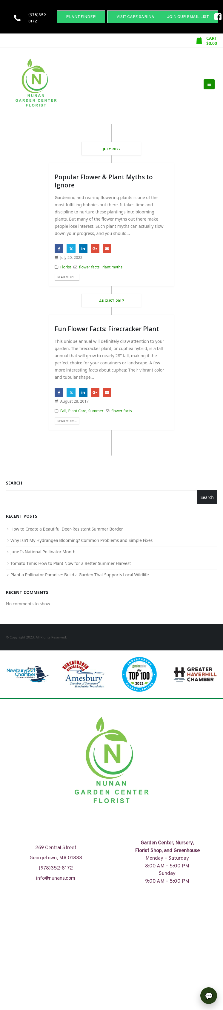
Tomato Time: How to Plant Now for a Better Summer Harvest (70, 563)
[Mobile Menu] (209, 84)
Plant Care (77, 410)
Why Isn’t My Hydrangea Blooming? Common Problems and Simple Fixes (81, 540)
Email (107, 248)
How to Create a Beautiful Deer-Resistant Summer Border (66, 529)
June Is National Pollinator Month (43, 551)
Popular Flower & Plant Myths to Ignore (104, 181)
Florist (65, 267)
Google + (95, 248)
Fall (63, 410)
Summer (96, 410)
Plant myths (111, 267)
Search (14, 483)
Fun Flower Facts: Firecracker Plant (107, 329)
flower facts (89, 267)
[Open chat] (208, 995)
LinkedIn (83, 248)
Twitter (71, 248)
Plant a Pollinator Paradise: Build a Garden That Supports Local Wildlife (79, 574)
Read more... (67, 277)
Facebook (59, 248)
